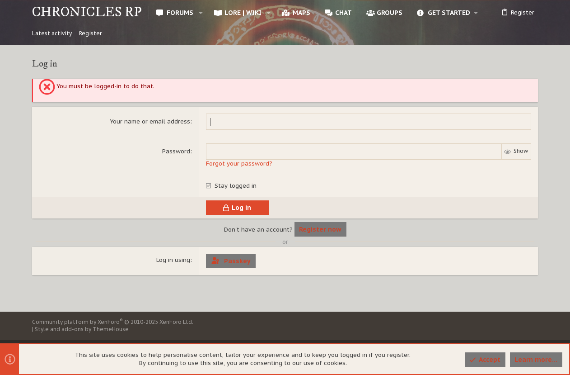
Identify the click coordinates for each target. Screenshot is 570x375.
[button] (200, 12)
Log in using (173, 260)
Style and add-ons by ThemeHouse (82, 329)
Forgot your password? (239, 163)
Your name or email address (150, 121)
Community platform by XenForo (112, 321)
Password (176, 151)
